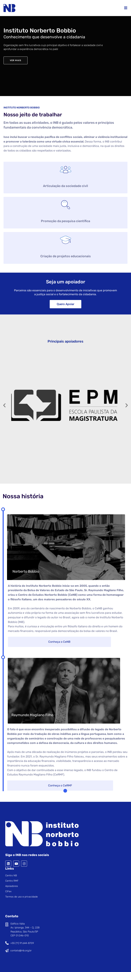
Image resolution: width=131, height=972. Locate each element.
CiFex (8, 891)
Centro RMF (11, 880)
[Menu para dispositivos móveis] (125, 8)
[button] (4, 405)
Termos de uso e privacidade (21, 896)
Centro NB (11, 875)
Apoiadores (11, 886)
